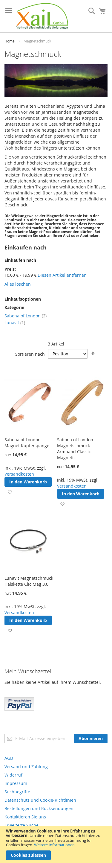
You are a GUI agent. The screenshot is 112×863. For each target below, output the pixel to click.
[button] (9, 492)
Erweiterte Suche (21, 825)
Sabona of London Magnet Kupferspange (26, 442)
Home (9, 41)
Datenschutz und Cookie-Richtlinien (40, 800)
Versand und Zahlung (26, 766)
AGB (8, 758)
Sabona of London (25, 316)
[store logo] (42, 16)
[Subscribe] (91, 738)
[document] (56, 844)
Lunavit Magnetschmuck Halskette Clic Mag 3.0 (28, 581)
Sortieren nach (30, 354)
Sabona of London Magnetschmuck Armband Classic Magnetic (75, 448)
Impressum (15, 783)
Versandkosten (19, 474)
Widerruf (13, 775)
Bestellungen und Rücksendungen (38, 808)
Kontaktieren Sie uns (25, 817)
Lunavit (14, 322)
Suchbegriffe (17, 791)
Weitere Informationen (54, 844)
